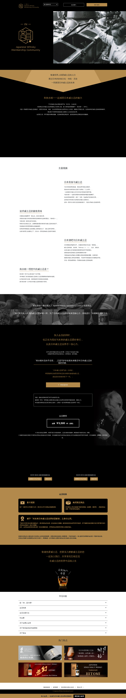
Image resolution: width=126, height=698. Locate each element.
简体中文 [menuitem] (48, 4)
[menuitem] (50, 4)
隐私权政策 (46, 687)
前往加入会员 (79, 696)
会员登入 (73, 5)
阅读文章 (48, 479)
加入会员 (96, 5)
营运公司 (79, 687)
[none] (50, 4)
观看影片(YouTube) (34, 479)
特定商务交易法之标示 (67, 687)
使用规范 (55, 687)
